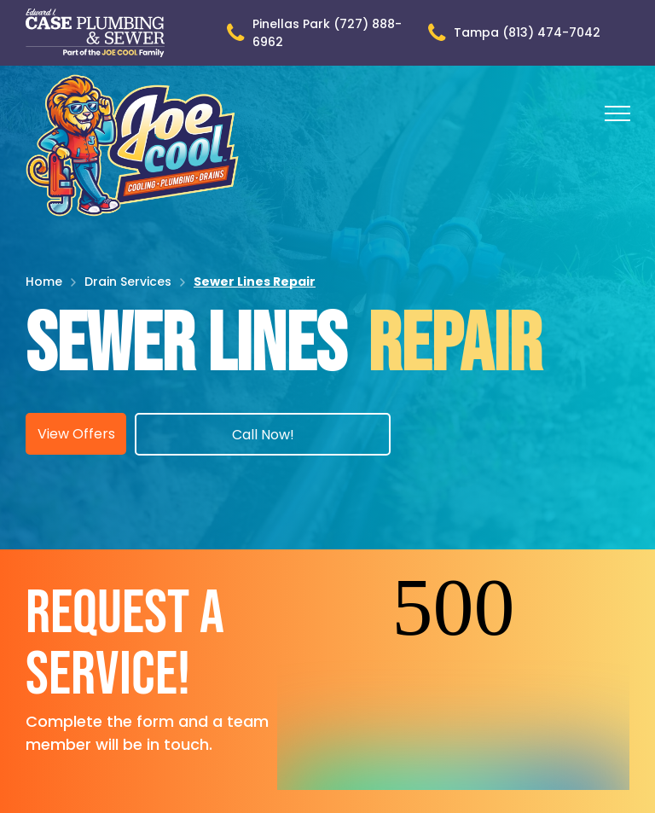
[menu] (617, 113)
